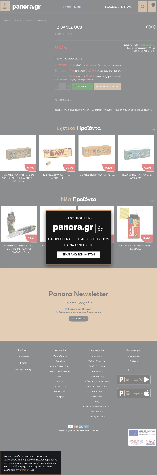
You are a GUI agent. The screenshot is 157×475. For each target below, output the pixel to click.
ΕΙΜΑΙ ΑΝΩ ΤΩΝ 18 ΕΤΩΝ (78, 254)
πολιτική (24, 469)
